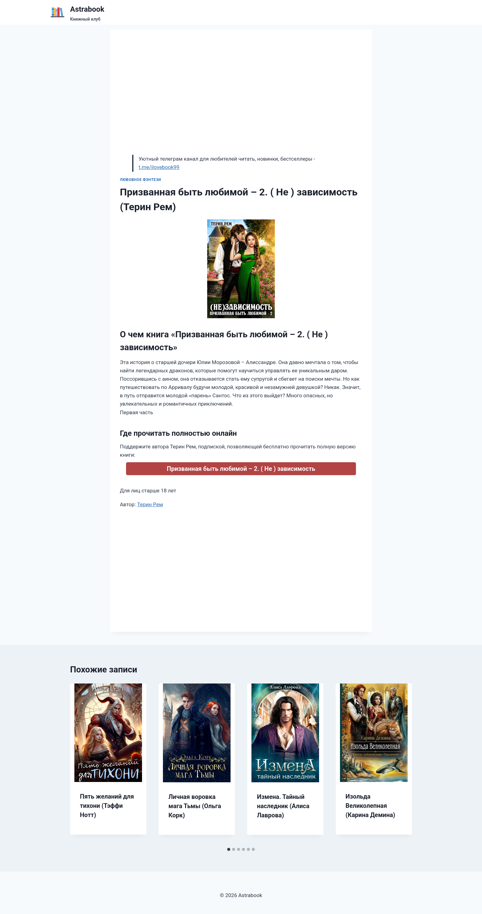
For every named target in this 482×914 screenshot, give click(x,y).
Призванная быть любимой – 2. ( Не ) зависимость (241, 468)
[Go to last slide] (81, 764)
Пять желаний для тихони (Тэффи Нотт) (107, 806)
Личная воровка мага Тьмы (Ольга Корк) (194, 806)
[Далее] (400, 764)
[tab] (228, 849)
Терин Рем (150, 504)
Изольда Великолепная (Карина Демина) (370, 806)
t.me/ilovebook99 (159, 167)
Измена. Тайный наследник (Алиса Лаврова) (283, 806)
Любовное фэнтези (140, 180)
